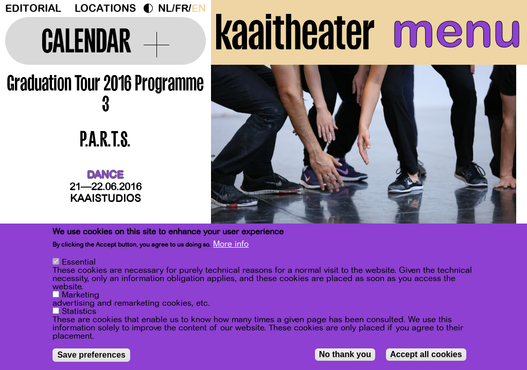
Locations (105, 8)
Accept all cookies (426, 355)
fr (181, 8)
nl (165, 8)
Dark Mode (151, 8)
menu (457, 31)
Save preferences (91, 355)
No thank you (345, 355)
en (198, 8)
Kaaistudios (105, 198)
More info (231, 245)
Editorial (33, 8)
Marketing (80, 296)
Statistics (79, 312)
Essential (79, 263)
